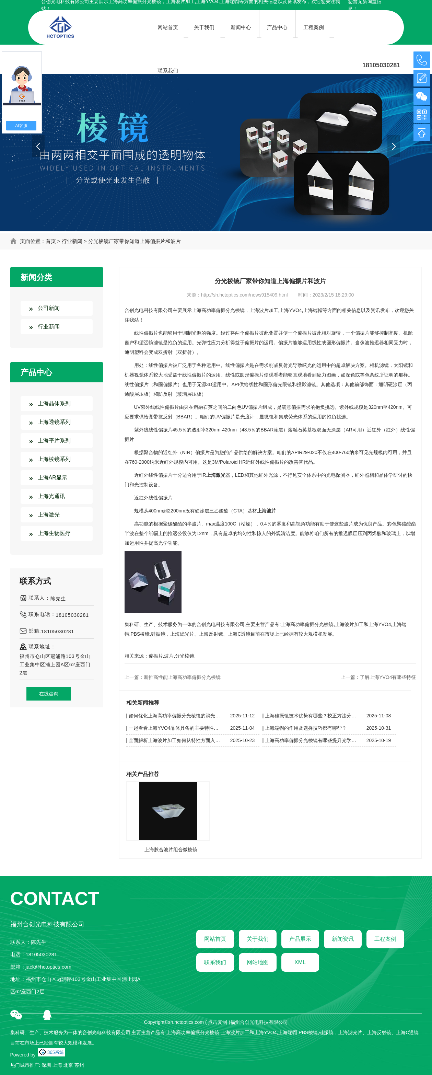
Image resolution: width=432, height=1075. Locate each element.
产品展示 (300, 939)
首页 (51, 241)
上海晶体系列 (54, 403)
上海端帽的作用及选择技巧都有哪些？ (306, 728)
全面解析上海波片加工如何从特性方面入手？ (175, 740)
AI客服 (21, 125)
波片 (169, 656)
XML (300, 962)
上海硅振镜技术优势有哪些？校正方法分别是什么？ (311, 715)
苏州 (79, 1065)
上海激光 (49, 515)
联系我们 (215, 962)
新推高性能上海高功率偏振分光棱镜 (182, 677)
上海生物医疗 (54, 533)
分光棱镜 (184, 656)
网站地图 (258, 962)
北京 (68, 1065)
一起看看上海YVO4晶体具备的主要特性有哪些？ (175, 728)
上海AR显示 (52, 478)
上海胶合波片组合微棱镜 (170, 849)
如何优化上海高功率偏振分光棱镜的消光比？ (175, 715)
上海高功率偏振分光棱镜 (218, 310)
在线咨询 (48, 693)
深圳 (46, 1065)
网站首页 (215, 939)
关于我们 (258, 939)
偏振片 (156, 656)
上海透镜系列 (54, 422)
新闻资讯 (343, 939)
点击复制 (217, 1022)
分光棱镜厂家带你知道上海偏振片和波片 (134, 241)
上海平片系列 (54, 440)
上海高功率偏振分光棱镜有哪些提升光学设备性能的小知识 (311, 740)
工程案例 (385, 939)
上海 (57, 1065)
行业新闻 (72, 241)
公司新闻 (49, 308)
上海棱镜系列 (54, 459)
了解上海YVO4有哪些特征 (388, 677)
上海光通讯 (51, 496)
